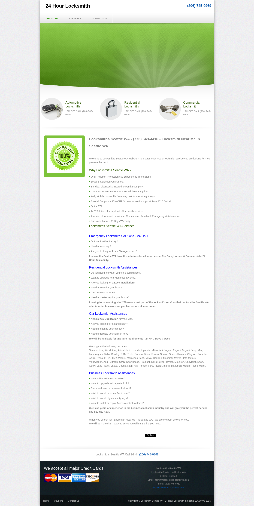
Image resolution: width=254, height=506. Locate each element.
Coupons (75, 18)
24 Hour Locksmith (68, 6)
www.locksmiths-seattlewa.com (168, 487)
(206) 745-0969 (199, 6)
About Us (52, 18)
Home (46, 500)
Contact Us (99, 18)
